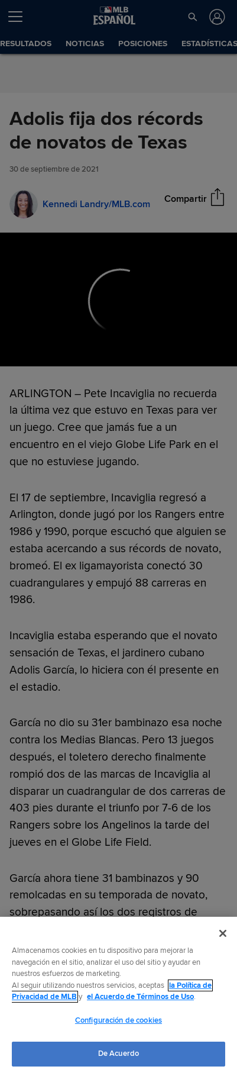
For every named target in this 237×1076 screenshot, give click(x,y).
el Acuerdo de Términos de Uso (140, 996)
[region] (118, 996)
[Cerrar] (223, 933)
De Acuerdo (118, 1053)
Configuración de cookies (118, 1020)
